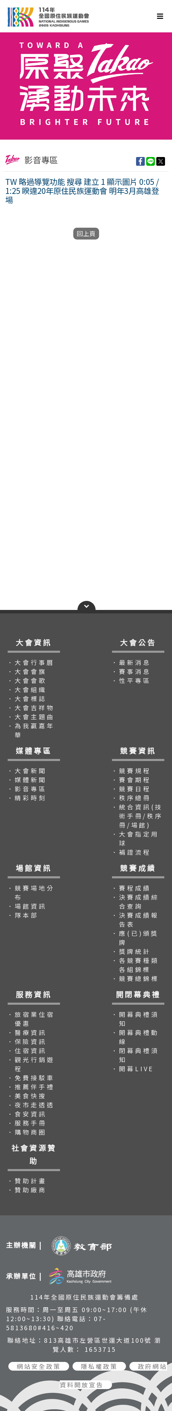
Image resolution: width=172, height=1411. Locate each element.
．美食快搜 (27, 1095)
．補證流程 (131, 852)
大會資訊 (34, 642)
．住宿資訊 (27, 1050)
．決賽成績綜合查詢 (135, 901)
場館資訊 (34, 868)
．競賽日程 (131, 788)
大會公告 (138, 642)
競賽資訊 (138, 750)
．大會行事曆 (31, 662)
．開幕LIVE (133, 1068)
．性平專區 (131, 680)
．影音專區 (27, 788)
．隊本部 (23, 915)
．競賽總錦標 (135, 978)
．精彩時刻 (27, 797)
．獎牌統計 (131, 951)
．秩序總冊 (131, 797)
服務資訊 (34, 994)
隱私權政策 (99, 1366)
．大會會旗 (27, 671)
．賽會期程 (131, 779)
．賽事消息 (131, 671)
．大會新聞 (27, 770)
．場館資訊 (27, 906)
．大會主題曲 (31, 716)
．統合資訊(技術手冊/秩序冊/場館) (137, 815)
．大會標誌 (27, 698)
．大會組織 (27, 689)
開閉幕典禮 (138, 994)
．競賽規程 (131, 770)
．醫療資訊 (27, 1032)
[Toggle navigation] (160, 16)
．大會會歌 (27, 680)
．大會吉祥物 (31, 707)
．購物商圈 (27, 1132)
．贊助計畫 (27, 1180)
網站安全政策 (39, 1366)
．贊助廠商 (27, 1189)
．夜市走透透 (31, 1104)
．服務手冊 (27, 1123)
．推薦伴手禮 (31, 1086)
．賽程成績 (131, 888)
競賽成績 (138, 868)
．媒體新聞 (27, 779)
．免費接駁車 (31, 1077)
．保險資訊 (27, 1041)
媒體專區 (34, 750)
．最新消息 (131, 662)
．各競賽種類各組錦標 (135, 965)
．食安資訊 (27, 1114)
